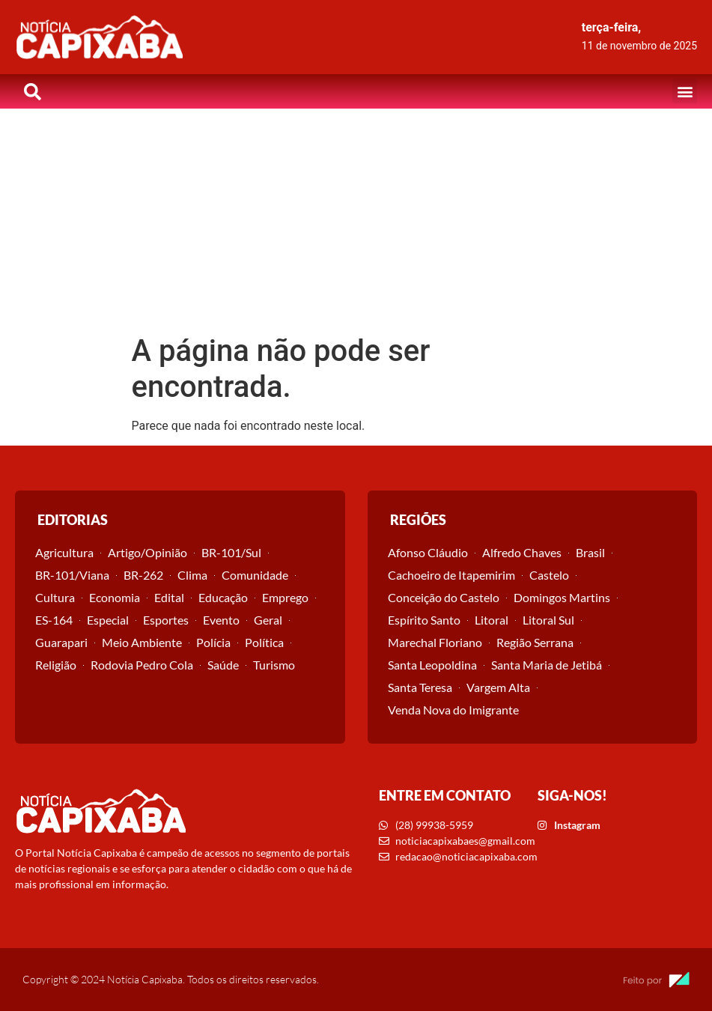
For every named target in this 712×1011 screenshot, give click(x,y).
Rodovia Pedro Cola (142, 665)
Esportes (166, 620)
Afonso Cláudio (428, 552)
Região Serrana (534, 642)
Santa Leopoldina (432, 665)
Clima (192, 575)
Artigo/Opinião (147, 552)
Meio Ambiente (142, 642)
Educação (223, 597)
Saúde (223, 665)
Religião (55, 665)
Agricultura (64, 552)
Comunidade (255, 575)
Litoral (491, 620)
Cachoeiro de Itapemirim (451, 575)
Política (264, 642)
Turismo (274, 665)
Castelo (549, 575)
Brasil (590, 552)
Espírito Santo (424, 620)
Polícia (213, 642)
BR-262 (143, 575)
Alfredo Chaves (522, 552)
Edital (169, 597)
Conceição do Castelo (443, 597)
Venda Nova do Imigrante (453, 709)
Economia (114, 597)
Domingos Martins (562, 597)
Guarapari (61, 642)
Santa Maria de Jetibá (546, 665)
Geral (268, 620)
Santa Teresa (420, 687)
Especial (108, 620)
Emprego (285, 597)
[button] (684, 91)
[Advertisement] (356, 221)
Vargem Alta (498, 687)
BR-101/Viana (72, 575)
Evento (221, 620)
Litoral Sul (548, 620)
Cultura (55, 597)
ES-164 (54, 620)
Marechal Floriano (435, 642)
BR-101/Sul (231, 552)
